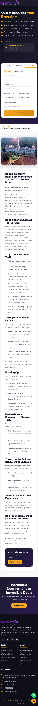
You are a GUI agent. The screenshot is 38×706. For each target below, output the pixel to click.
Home (3, 126)
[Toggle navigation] (34, 3)
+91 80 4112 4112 (9, 684)
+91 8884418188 (8, 688)
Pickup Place (9, 76)
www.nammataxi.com (10, 691)
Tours (19, 65)
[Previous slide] (2, 48)
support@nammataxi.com (12, 681)
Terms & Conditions (8, 654)
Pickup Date (9, 93)
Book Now (15, 562)
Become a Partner (26, 664)
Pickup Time (24, 93)
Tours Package (26, 654)
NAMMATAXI (10, 701)
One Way (8, 72)
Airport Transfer (26, 651)
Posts (9, 126)
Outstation (31, 65)
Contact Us (5, 660)
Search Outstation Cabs (19, 113)
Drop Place (8, 84)
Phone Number (10, 102)
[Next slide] (36, 48)
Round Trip (19, 72)
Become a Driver (26, 660)
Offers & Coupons (7, 651)
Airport (7, 65)
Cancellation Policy (8, 657)
